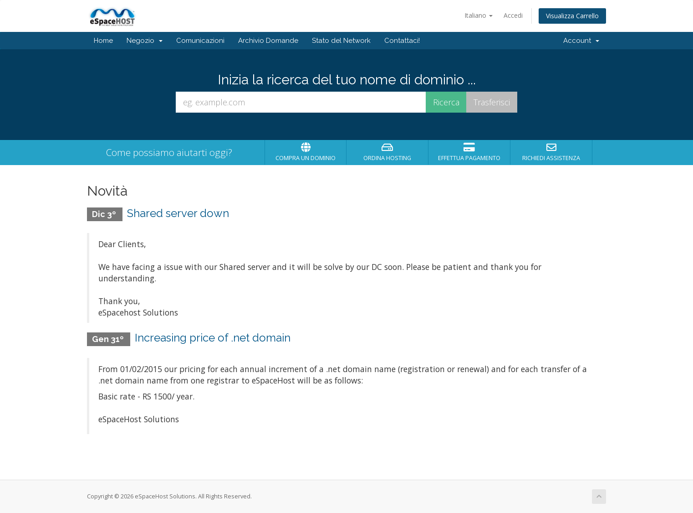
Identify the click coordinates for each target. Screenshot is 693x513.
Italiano (478, 15)
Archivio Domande (268, 40)
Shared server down (178, 213)
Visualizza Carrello (572, 15)
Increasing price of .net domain (212, 337)
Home (103, 40)
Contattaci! (402, 40)
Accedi (513, 15)
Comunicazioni (200, 40)
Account (581, 40)
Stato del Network (341, 40)
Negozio (145, 40)
